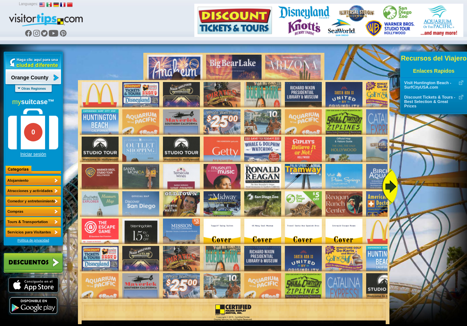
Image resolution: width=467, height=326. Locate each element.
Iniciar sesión (33, 154)
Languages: (28, 4)
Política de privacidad (33, 240)
